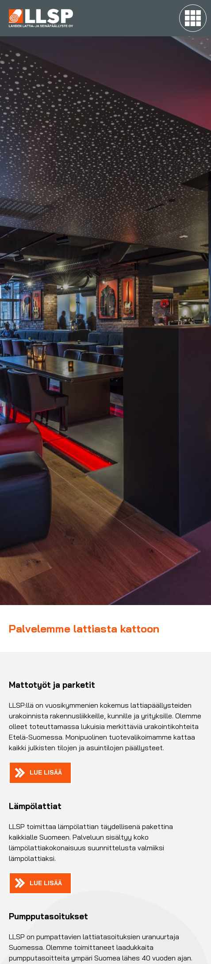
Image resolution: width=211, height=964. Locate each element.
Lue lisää (46, 772)
